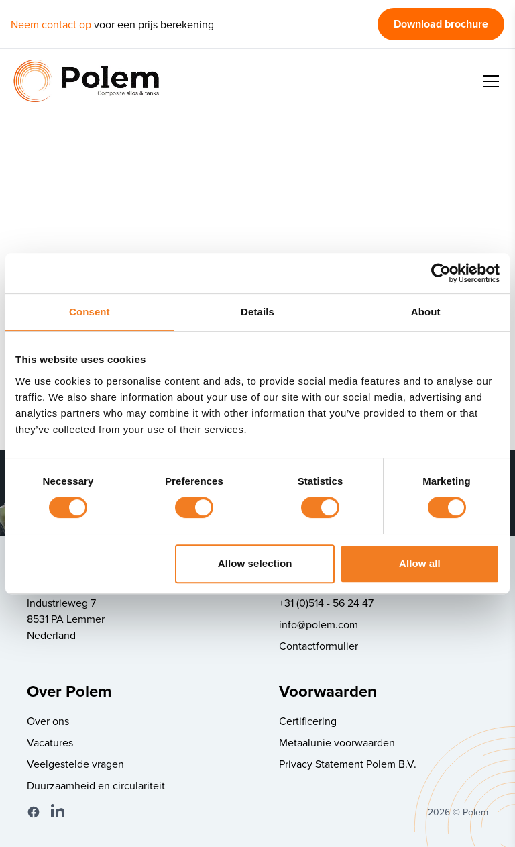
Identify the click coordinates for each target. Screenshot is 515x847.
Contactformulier (318, 645)
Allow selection (255, 563)
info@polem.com (318, 624)
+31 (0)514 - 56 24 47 (326, 602)
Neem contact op (51, 24)
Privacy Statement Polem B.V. (347, 763)
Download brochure (441, 24)
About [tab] (426, 311)
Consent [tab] (89, 311)
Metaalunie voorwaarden (337, 742)
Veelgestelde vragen (75, 763)
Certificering (308, 720)
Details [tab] (257, 311)
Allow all (420, 563)
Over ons (48, 720)
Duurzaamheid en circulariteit (96, 785)
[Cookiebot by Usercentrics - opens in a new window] (441, 273)
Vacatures (50, 742)
